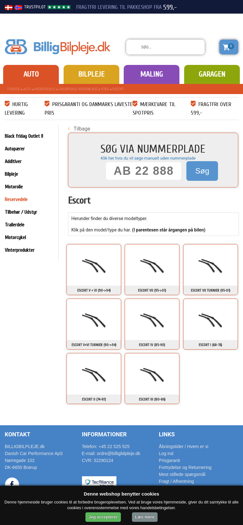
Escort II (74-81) (94, 399)
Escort (118, 89)
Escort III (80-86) (152, 399)
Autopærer (15, 149)
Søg (202, 171)
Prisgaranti (169, 460)
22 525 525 (203, 18)
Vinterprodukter (19, 250)
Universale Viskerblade (78, 89)
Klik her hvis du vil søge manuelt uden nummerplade (148, 158)
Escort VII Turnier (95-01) (210, 290)
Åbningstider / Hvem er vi (183, 446)
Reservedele (45, 89)
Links (167, 434)
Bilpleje (91, 74)
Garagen (212, 74)
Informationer (104, 434)
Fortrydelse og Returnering (185, 467)
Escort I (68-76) (210, 345)
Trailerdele (14, 225)
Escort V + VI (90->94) (94, 290)
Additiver (13, 161)
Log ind (166, 453)
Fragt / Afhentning (176, 481)
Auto (31, 74)
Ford (105, 89)
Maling (151, 74)
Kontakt (17, 434)
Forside (13, 89)
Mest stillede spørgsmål (182, 474)
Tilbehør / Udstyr (21, 212)
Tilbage (79, 129)
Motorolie (14, 187)
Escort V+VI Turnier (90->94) (94, 345)
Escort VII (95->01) (152, 290)
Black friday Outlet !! (24, 136)
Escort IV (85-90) (152, 345)
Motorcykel (15, 237)
